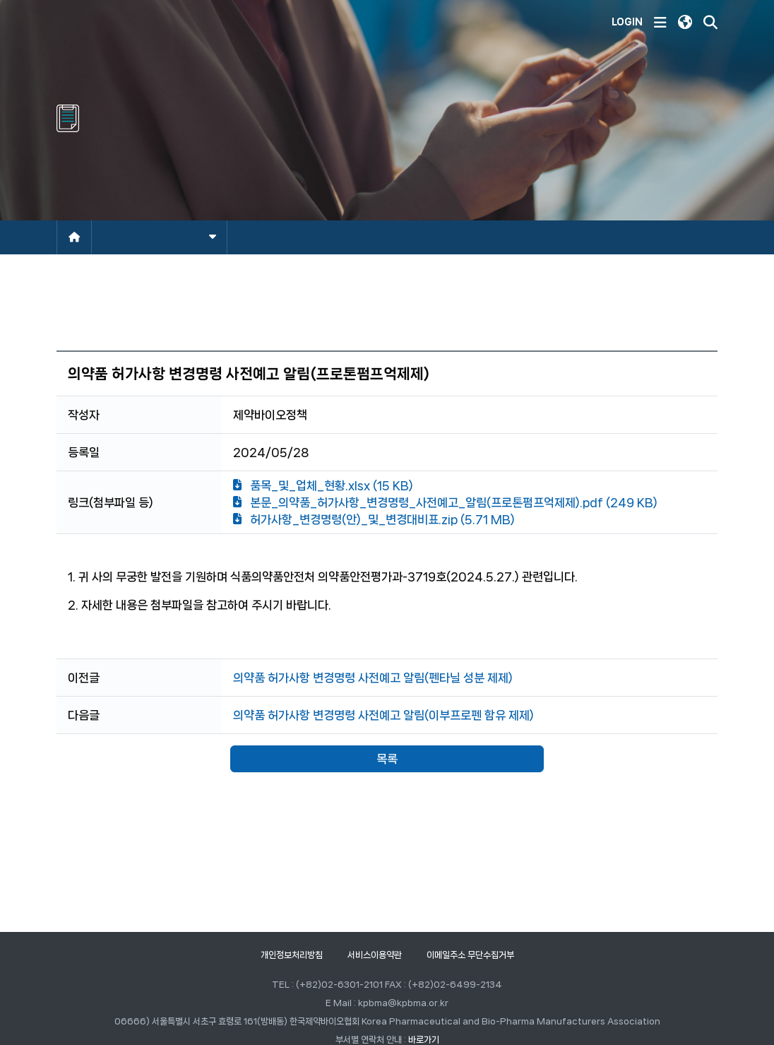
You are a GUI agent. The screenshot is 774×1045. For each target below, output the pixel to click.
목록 (387, 758)
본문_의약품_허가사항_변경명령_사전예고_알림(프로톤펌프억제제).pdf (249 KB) (445, 502)
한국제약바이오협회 (141, 22)
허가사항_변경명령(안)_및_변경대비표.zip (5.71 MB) (374, 519)
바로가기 (423, 1039)
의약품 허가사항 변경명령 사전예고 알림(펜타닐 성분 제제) (373, 677)
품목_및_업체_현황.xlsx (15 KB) (323, 485)
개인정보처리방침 (292, 955)
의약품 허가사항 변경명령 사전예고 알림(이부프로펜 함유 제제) (383, 715)
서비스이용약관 (374, 955)
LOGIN (627, 22)
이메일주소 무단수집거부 (470, 955)
